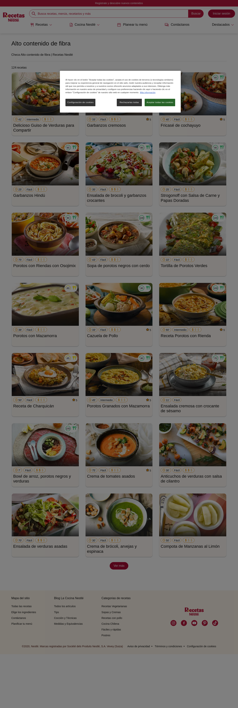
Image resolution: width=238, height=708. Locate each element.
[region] (120, 92)
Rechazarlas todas (129, 102)
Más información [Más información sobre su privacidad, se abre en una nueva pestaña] (147, 92)
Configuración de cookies (80, 102)
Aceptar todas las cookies (160, 102)
